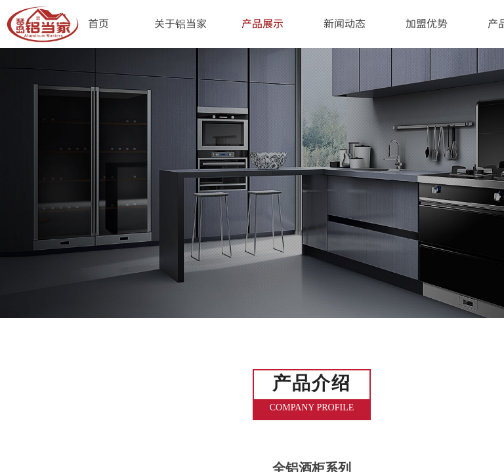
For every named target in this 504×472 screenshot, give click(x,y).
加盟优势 (427, 23)
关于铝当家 (180, 23)
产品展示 (263, 23)
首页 (98, 23)
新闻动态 (345, 23)
